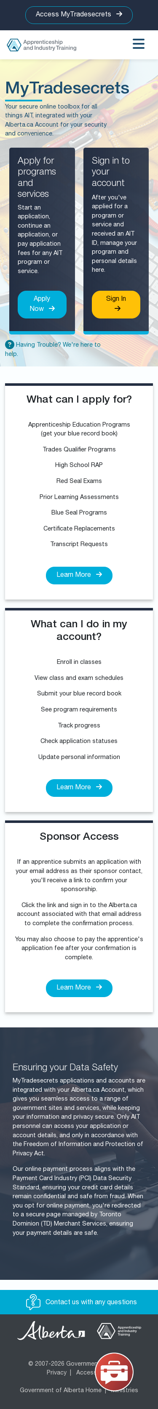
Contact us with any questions (81, 1303)
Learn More (79, 575)
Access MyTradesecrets (79, 15)
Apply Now (42, 304)
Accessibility (93, 1373)
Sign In (116, 304)
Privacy (57, 1373)
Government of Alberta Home (61, 1391)
